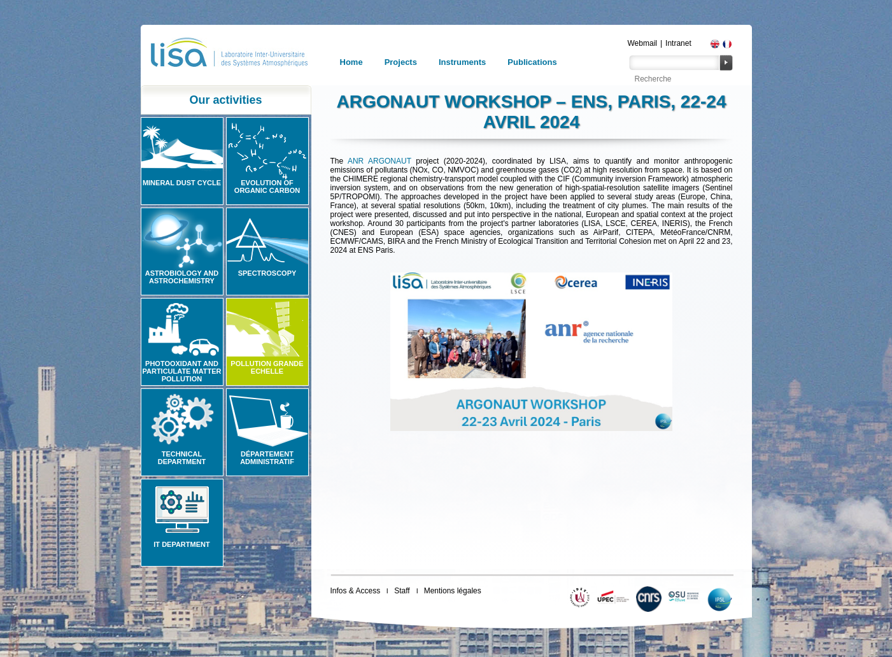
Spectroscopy (267, 273)
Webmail (642, 43)
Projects (401, 62)
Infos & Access (355, 590)
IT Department (181, 544)
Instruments (462, 62)
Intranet (678, 43)
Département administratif (267, 457)
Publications (531, 62)
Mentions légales (452, 590)
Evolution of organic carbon (267, 186)
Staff (401, 590)
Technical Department (182, 457)
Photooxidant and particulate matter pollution (181, 371)
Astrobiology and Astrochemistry (182, 277)
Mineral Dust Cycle (182, 183)
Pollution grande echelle (266, 367)
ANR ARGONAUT (379, 161)
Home (351, 62)
